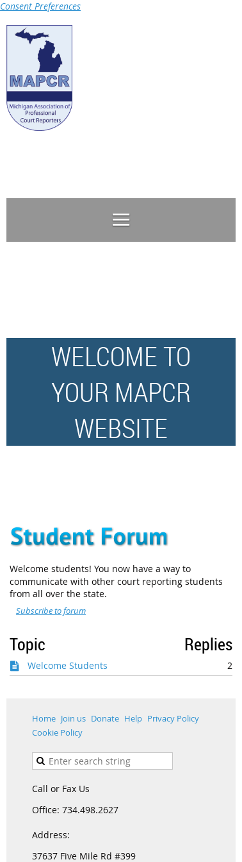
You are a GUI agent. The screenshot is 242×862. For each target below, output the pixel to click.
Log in (223, 165)
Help (133, 718)
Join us (73, 718)
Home (44, 718)
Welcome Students (68, 665)
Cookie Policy (57, 732)
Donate (105, 718)
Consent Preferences (40, 6)
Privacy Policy (173, 718)
